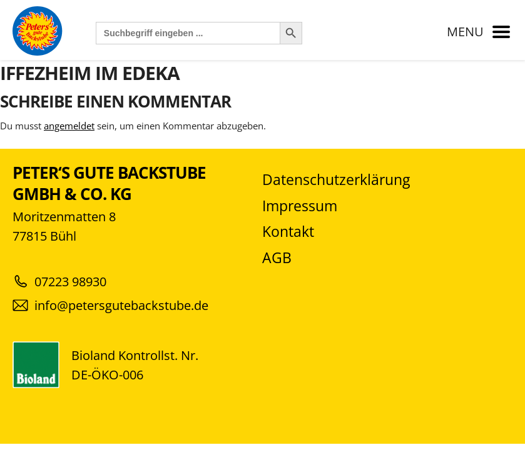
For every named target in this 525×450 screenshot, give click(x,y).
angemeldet (69, 125)
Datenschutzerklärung (336, 179)
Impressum (299, 206)
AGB (277, 258)
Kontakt (288, 231)
